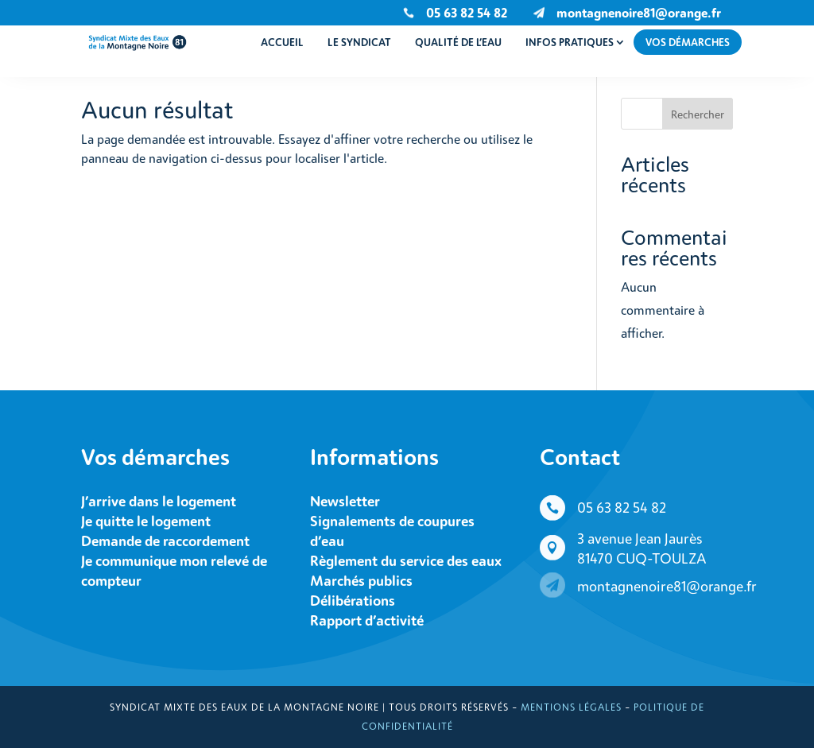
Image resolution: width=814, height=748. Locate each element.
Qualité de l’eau (458, 42)
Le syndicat (359, 42)
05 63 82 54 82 (621, 507)
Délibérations (352, 600)
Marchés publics (361, 580)
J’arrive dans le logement (158, 501)
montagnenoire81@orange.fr (638, 12)
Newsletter (345, 501)
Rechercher (697, 114)
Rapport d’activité (367, 620)
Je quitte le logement (146, 520)
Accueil (282, 42)
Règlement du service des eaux (406, 560)
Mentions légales (571, 707)
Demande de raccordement (165, 540)
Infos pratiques (569, 42)
